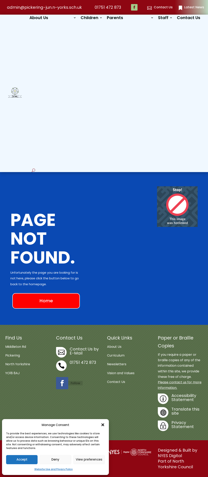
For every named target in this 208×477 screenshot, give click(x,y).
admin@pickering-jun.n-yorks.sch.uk (44, 7)
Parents (115, 18)
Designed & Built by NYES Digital (177, 453)
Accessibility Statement (183, 397)
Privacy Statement (182, 424)
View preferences (89, 459)
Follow (75, 383)
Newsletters (116, 364)
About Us (38, 18)
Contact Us (188, 18)
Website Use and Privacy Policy (53, 469)
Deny (55, 459)
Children (89, 18)
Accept (21, 459)
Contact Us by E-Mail (84, 351)
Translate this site (185, 411)
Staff (163, 18)
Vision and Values (120, 373)
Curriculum (116, 355)
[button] (103, 425)
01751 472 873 (108, 7)
